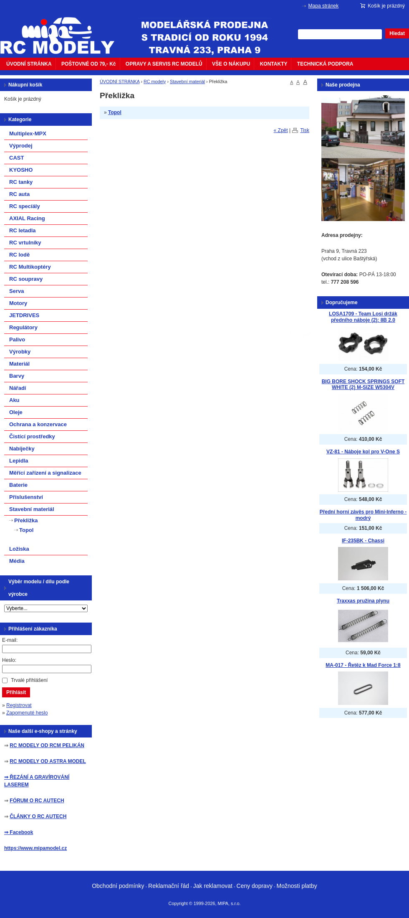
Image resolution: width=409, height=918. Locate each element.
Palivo (17, 339)
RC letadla (22, 230)
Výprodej (21, 145)
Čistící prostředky (32, 436)
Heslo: (9, 660)
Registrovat (19, 705)
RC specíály (24, 206)
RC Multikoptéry (30, 267)
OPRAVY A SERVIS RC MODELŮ (164, 64)
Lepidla (18, 461)
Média (17, 561)
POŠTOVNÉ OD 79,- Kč (88, 64)
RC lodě (19, 255)
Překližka (26, 520)
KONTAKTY (274, 64)
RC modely (155, 81)
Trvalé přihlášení (29, 680)
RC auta (19, 194)
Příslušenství (26, 497)
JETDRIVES (24, 315)
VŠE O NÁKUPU (231, 64)
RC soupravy (26, 279)
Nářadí (17, 388)
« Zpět (281, 130)
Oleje (16, 412)
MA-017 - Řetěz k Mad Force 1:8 (363, 665)
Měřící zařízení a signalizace (45, 473)
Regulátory (23, 327)
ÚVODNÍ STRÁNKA (29, 64)
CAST (16, 158)
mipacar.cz (62, 30)
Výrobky (19, 351)
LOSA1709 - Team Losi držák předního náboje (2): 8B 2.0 (363, 317)
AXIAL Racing (27, 218)
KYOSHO (21, 170)
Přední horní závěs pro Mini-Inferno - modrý (363, 515)
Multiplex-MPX (27, 133)
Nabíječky (22, 448)
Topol (114, 112)
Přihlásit (16, 692)
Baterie (18, 485)
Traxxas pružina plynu (363, 601)
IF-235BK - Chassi (363, 541)
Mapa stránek (323, 6)
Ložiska (19, 549)
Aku (14, 400)
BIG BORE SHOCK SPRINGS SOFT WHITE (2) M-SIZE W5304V (363, 385)
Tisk (304, 130)
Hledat (397, 33)
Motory (18, 303)
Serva (16, 291)
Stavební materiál (187, 81)
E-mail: (10, 640)
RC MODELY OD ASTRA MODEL (48, 761)
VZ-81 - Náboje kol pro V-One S (363, 452)
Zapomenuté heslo (27, 713)
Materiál (19, 364)
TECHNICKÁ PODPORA (325, 64)
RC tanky (21, 182)
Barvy (16, 376)
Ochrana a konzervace (38, 424)
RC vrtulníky (25, 242)
